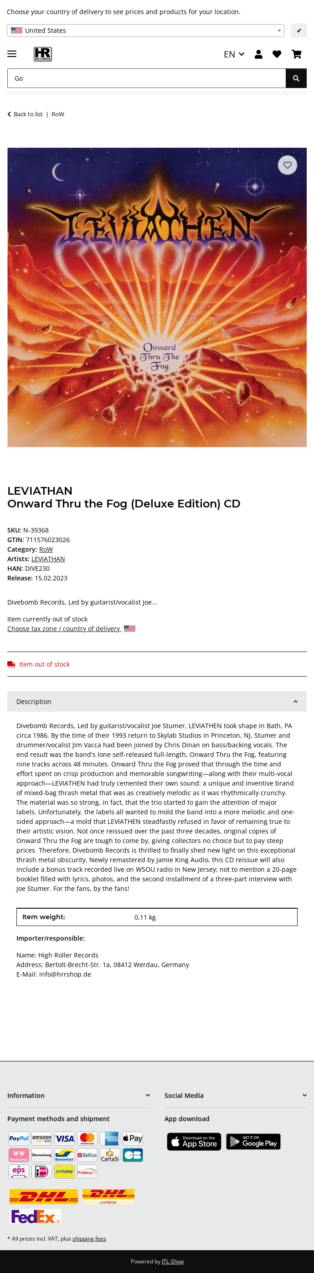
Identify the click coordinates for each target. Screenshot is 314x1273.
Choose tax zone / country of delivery (71, 628)
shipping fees (89, 1238)
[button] (259, 54)
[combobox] (145, 30)
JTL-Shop (173, 1261)
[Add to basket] (14, 143)
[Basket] (297, 54)
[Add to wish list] (288, 165)
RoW (46, 549)
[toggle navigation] (11, 50)
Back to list (28, 114)
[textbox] (145, 30)
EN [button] (229, 54)
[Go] (146, 78)
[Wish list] (277, 54)
